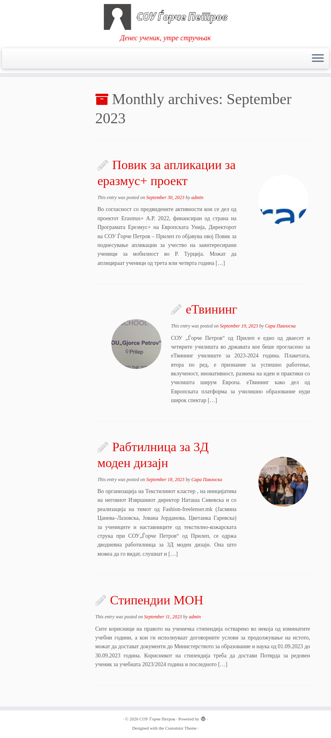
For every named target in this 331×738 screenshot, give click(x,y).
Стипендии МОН (157, 600)
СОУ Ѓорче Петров (157, 718)
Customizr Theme (181, 728)
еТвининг (211, 309)
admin (197, 197)
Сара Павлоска (280, 326)
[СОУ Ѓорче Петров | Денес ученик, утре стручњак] (165, 17)
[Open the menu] (318, 59)
